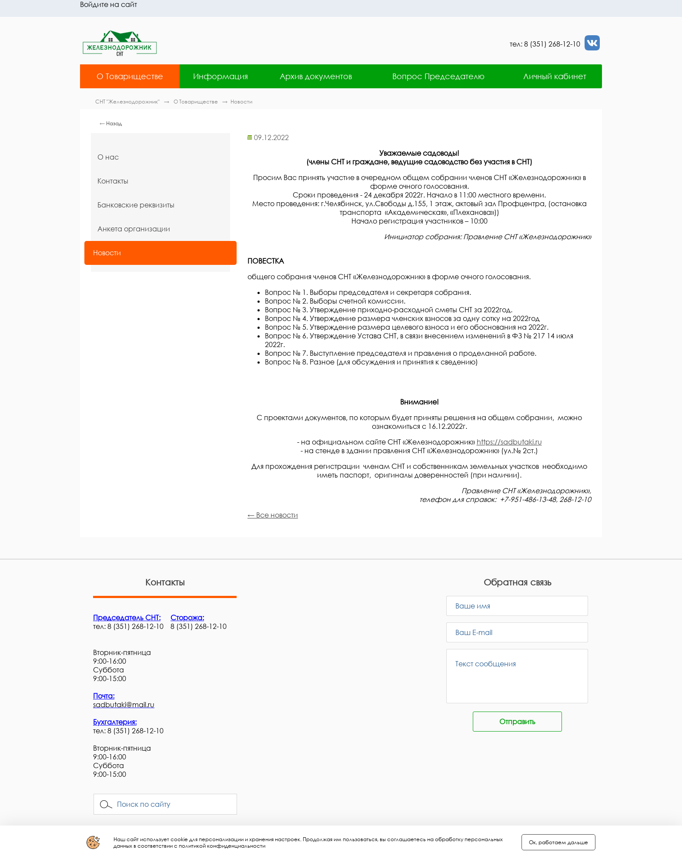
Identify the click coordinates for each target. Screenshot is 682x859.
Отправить (517, 721)
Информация (220, 76)
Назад (114, 123)
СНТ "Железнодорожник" (128, 101)
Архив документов (316, 76)
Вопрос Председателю (438, 76)
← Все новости (272, 515)
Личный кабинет (554, 76)
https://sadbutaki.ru (509, 442)
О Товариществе (130, 76)
